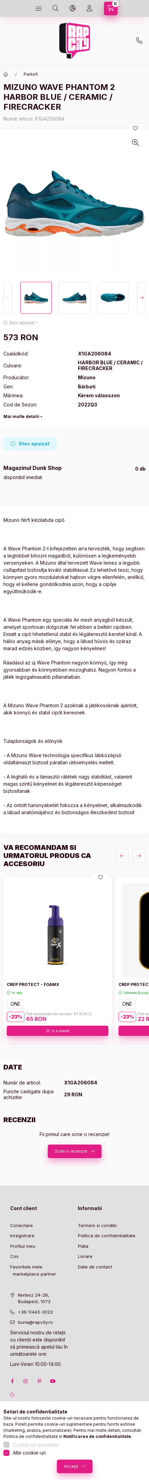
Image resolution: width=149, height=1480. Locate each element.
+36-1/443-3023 (35, 1312)
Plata (83, 1246)
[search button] (55, 8)
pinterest (39, 1381)
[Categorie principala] (5, 74)
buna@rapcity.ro (35, 1322)
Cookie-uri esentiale (35, 1445)
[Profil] (89, 8)
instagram (26, 1381)
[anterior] (122, 855)
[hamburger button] (38, 8)
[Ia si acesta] (57, 1031)
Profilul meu (22, 1246)
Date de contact (95, 1266)
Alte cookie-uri (29, 1453)
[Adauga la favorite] (135, 128)
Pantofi (31, 74)
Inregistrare (22, 1235)
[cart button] (111, 8)
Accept (71, 1466)
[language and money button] (72, 8)
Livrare (85, 1256)
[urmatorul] (139, 855)
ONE (15, 1004)
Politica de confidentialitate (106, 1235)
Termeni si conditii (97, 1225)
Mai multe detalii (21, 416)
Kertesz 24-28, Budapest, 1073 (34, 1298)
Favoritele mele (26, 1266)
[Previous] (7, 297)
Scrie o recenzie (71, 1151)
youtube (53, 1381)
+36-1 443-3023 (139, 40)
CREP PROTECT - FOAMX (33, 984)
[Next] (141, 297)
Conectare (21, 1225)
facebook (12, 1381)
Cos (14, 1256)
